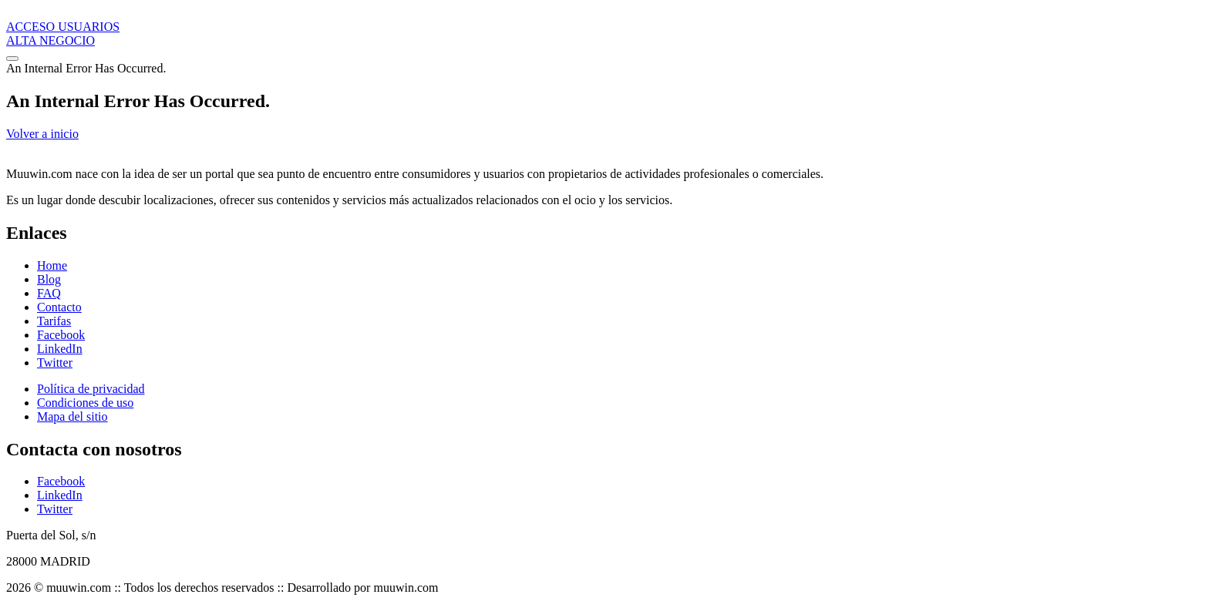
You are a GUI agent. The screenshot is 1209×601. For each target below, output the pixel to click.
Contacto (59, 307)
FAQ (49, 293)
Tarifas (54, 320)
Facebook (61, 334)
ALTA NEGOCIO (50, 40)
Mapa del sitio (72, 416)
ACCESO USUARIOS (63, 26)
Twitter (54, 362)
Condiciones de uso (85, 402)
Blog (49, 279)
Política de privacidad (91, 388)
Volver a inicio (42, 133)
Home (52, 265)
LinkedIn (60, 348)
